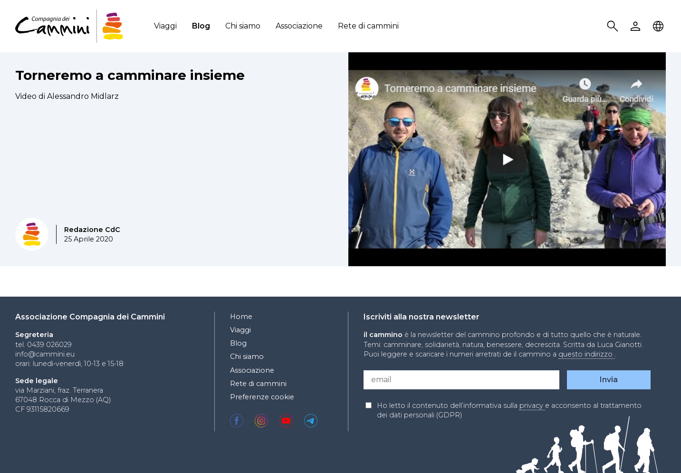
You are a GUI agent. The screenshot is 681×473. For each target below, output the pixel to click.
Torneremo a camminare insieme (130, 75)
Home (241, 316)
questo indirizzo (586, 354)
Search (614, 26)
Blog (201, 25)
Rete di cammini (368, 25)
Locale (659, 26)
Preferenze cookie (262, 397)
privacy (532, 405)
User (637, 26)
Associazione (299, 25)
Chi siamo (242, 25)
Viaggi (165, 25)
